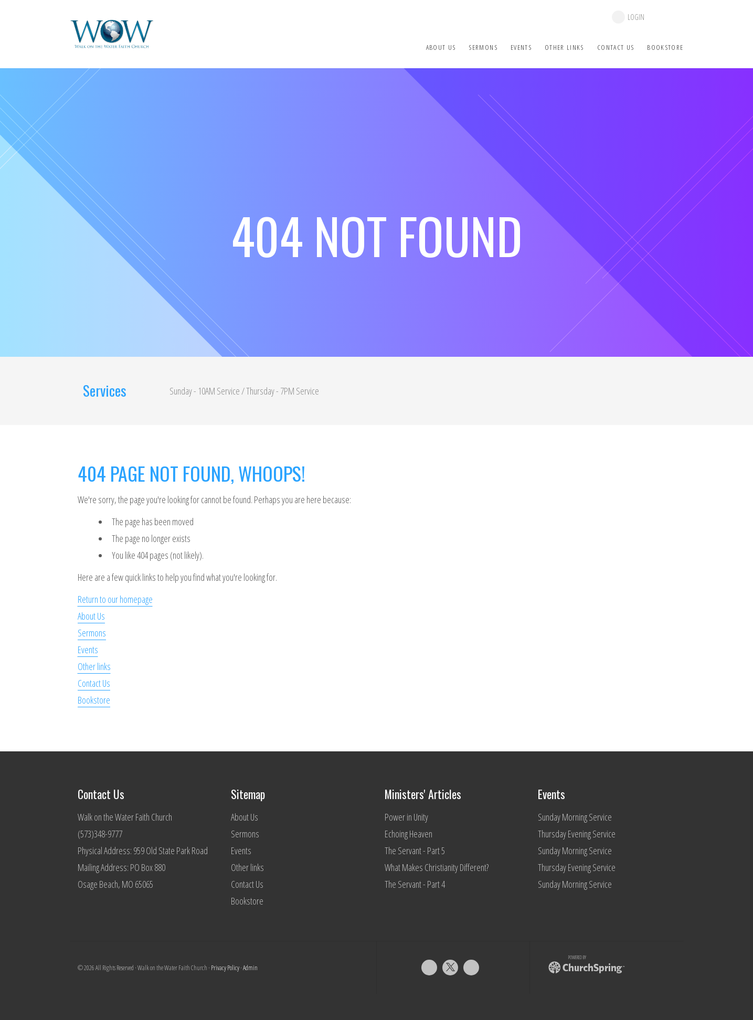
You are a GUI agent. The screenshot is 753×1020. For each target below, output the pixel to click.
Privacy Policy (225, 967)
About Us (91, 616)
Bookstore (94, 700)
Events (88, 649)
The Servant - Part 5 (415, 850)
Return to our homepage (115, 599)
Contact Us (94, 683)
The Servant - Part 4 (415, 884)
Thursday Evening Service (577, 833)
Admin (250, 967)
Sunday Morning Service (575, 817)
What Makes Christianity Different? (437, 867)
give (669, 17)
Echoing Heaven (408, 833)
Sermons (92, 632)
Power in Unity (406, 817)
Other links (94, 666)
